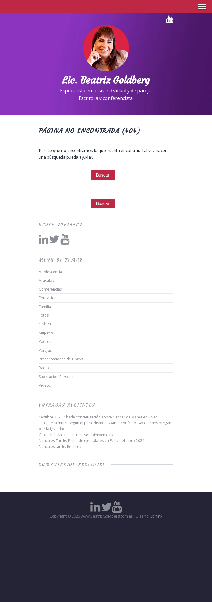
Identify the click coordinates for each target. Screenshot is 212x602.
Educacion (48, 297)
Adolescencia (50, 271)
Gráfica (45, 324)
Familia (45, 306)
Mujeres (46, 333)
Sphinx (156, 516)
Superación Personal (57, 376)
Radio (44, 367)
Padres (45, 341)
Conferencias (50, 289)
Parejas (45, 350)
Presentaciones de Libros (61, 359)
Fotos (44, 315)
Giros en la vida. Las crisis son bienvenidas (76, 434)
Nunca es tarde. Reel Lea (60, 446)
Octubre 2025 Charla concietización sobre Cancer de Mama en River (98, 417)
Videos (45, 385)
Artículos (46, 280)
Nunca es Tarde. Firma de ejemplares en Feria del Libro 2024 (91, 440)
